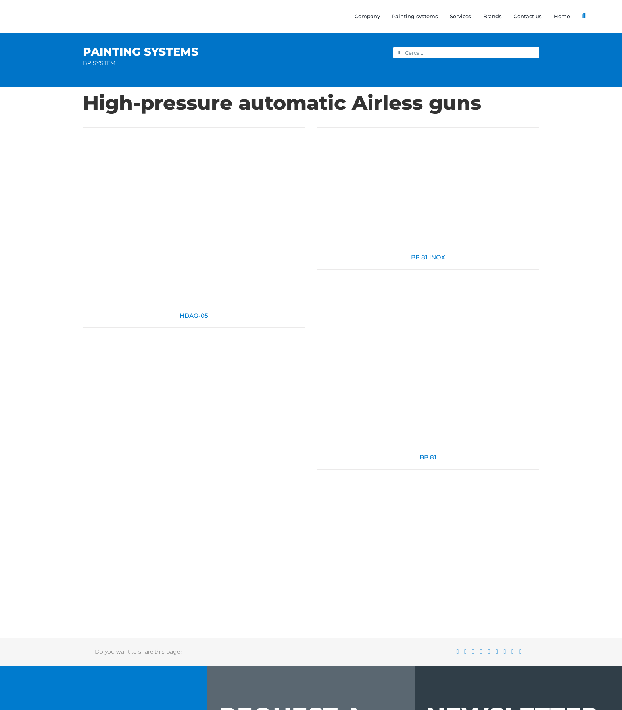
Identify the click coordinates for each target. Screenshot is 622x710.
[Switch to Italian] (604, 16)
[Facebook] (460, 651)
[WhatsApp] (492, 651)
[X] (468, 651)
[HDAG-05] (194, 219)
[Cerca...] (466, 52)
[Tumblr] (500, 651)
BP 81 (428, 457)
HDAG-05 (194, 315)
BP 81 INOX (428, 257)
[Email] (523, 651)
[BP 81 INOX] (428, 190)
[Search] (578, 16)
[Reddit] (476, 651)
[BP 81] (428, 367)
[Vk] (515, 651)
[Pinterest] (507, 651)
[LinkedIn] (484, 651)
